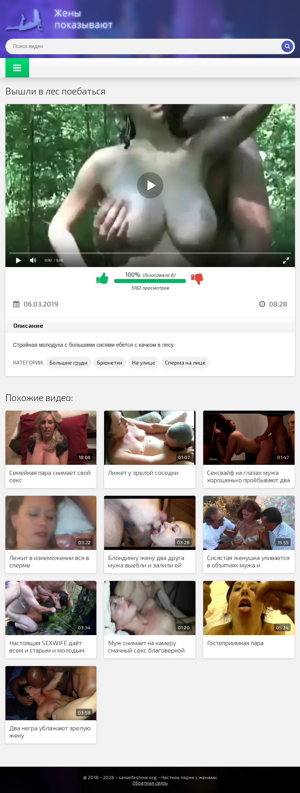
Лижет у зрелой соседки (143, 472)
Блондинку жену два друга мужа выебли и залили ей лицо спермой (146, 561)
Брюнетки (109, 362)
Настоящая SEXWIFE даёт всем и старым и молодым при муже (46, 646)
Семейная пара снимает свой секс (50, 476)
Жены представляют (63, 19)
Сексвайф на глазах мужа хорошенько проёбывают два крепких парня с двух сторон (248, 476)
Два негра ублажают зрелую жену (50, 731)
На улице (143, 362)
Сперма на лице (185, 362)
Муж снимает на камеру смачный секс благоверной (146, 646)
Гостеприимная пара (235, 642)
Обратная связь (150, 782)
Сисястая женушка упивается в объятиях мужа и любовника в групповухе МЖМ (248, 561)
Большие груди (68, 362)
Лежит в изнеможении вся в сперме (49, 561)
